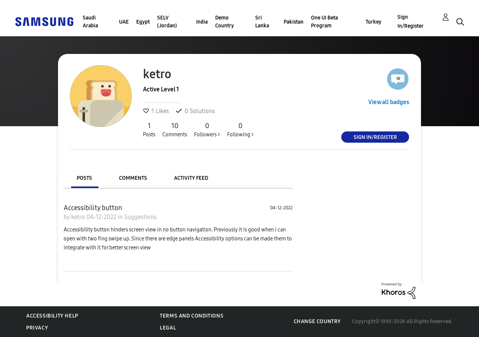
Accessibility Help (52, 316)
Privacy (37, 328)
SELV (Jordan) (167, 22)
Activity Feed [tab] (191, 178)
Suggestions (140, 217)
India (202, 22)
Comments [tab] (133, 178)
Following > (240, 129)
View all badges (388, 102)
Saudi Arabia (90, 22)
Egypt (143, 22)
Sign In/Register (410, 21)
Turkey (373, 22)
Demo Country (224, 22)
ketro (78, 217)
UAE (124, 22)
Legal (168, 328)
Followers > (207, 129)
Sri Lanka (262, 22)
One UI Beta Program (324, 22)
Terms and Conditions (191, 316)
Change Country (317, 321)
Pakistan (293, 22)
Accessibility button (93, 208)
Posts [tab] (84, 178)
